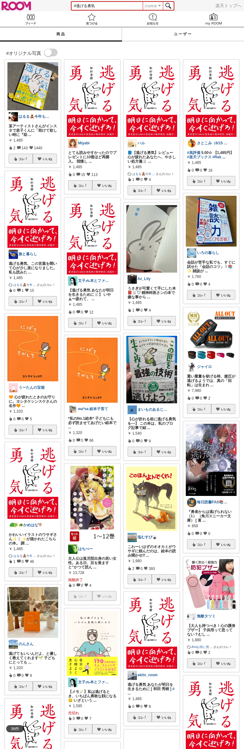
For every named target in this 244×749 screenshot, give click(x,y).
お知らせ (152, 19)
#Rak (216, 157)
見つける (91, 19)
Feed (30, 19)
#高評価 (193, 153)
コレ (23, 158)
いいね (47, 158)
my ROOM (213, 19)
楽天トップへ (229, 5)
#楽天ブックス (199, 157)
